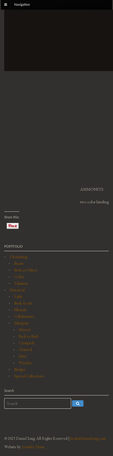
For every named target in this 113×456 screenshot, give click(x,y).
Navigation (22, 4)
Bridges (19, 369)
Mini (22, 356)
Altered (24, 329)
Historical (17, 289)
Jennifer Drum (33, 446)
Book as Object (25, 270)
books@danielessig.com (88, 438)
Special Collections (28, 376)
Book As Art (23, 303)
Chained (25, 349)
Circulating (18, 256)
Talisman (21, 283)
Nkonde (20, 309)
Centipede (27, 342)
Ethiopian (21, 323)
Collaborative (24, 316)
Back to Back (29, 336)
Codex (19, 276)
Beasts (19, 263)
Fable (18, 296)
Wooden (25, 362)
